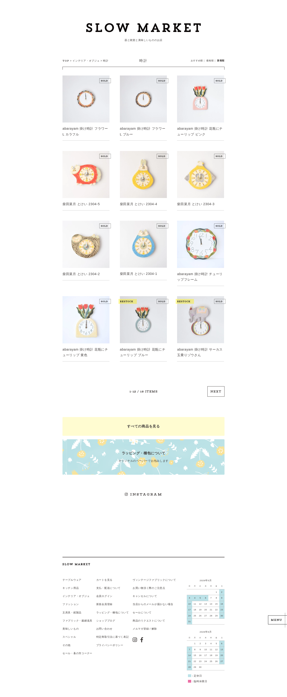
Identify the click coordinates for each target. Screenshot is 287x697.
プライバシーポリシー (109, 638)
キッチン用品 (70, 582)
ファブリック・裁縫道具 (77, 614)
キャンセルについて (144, 590)
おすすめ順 (197, 60)
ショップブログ (105, 614)
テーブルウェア (71, 574)
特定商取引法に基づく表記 (112, 630)
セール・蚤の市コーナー (77, 646)
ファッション (70, 598)
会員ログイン (104, 590)
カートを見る (104, 574)
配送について (112, 582)
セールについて (141, 606)
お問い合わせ (104, 622)
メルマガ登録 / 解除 (144, 622)
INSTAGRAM (143, 490)
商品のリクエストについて (148, 614)
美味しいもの (70, 622)
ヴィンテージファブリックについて (154, 574)
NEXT (216, 389)
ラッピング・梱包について (112, 606)
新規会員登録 (104, 598)
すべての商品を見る (143, 423)
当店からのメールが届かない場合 (152, 598)
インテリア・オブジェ (86, 60)
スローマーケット (143, 29)
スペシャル (69, 630)
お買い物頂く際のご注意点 (148, 582)
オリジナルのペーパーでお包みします (143, 453)
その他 (66, 638)
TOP (65, 61)
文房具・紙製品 (71, 606)
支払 (98, 582)
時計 (105, 60)
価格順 (210, 60)
